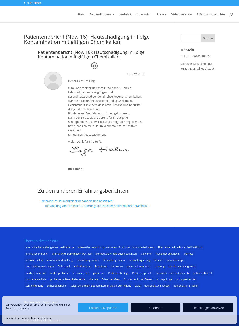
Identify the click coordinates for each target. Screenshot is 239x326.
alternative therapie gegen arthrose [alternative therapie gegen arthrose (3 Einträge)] (71, 253)
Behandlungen (100, 14)
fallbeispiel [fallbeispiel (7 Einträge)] (64, 266)
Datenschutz (13, 318)
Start (80, 14)
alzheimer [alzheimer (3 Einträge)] (146, 253)
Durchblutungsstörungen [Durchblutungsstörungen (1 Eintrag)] (40, 266)
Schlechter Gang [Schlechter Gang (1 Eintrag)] (111, 279)
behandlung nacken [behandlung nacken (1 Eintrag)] (88, 260)
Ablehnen (155, 308)
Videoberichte (181, 14)
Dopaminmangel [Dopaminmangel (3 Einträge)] (175, 260)
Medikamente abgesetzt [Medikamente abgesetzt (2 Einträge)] (181, 266)
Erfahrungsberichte (211, 14)
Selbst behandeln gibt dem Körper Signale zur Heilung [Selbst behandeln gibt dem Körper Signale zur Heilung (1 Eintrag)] (100, 285)
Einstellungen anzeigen (208, 308)
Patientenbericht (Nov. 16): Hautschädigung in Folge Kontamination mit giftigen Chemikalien (87, 39)
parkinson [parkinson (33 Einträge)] (98, 273)
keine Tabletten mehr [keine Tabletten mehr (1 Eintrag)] (139, 266)
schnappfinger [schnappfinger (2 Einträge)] (165, 279)
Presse (161, 14)
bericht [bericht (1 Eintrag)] (158, 260)
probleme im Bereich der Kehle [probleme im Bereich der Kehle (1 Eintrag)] (67, 279)
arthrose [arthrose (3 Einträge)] (188, 253)
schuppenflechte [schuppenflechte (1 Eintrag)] (186, 279)
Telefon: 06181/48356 (195, 56)
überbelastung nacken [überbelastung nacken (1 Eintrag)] (157, 285)
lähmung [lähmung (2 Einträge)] (159, 266)
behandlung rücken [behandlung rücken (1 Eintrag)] (114, 260)
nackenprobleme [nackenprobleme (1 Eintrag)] (59, 273)
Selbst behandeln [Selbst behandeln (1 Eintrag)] (57, 285)
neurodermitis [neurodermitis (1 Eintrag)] (81, 273)
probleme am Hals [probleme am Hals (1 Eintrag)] (36, 279)
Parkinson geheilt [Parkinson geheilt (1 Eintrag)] (142, 273)
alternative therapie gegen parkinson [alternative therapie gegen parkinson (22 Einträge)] (116, 253)
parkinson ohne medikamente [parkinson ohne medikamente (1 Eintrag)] (172, 273)
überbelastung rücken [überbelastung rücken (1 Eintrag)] (185, 285)
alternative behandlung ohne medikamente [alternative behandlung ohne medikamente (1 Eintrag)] (50, 247)
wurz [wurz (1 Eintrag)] (137, 285)
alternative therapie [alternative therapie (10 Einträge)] (37, 253)
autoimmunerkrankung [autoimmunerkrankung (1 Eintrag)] (60, 260)
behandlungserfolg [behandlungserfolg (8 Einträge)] (139, 260)
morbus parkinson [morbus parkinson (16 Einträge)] (36, 273)
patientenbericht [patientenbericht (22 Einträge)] (202, 273)
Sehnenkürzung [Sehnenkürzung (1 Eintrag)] (34, 285)
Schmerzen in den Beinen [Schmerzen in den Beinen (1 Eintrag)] (138, 279)
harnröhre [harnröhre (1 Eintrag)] (117, 266)
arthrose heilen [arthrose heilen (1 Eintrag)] (34, 260)
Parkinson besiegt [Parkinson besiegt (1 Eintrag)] (118, 273)
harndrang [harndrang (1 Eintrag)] (101, 266)
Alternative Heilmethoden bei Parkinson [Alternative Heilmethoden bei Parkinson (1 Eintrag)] (180, 247)
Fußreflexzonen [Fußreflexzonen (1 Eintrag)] (82, 266)
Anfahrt (125, 14)
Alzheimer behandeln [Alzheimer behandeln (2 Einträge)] (168, 253)
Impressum (44, 318)
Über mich (143, 14)
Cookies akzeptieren (103, 308)
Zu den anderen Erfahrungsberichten (83, 190)
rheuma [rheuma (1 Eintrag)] (93, 279)
